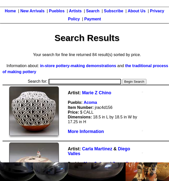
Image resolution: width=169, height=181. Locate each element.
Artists (75, 11)
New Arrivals (32, 11)
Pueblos (57, 11)
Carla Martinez (97, 148)
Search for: (74, 81)
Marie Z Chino (96, 92)
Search (92, 11)
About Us (136, 11)
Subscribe (113, 11)
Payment (92, 19)
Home (10, 11)
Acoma (90, 102)
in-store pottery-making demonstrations (78, 66)
